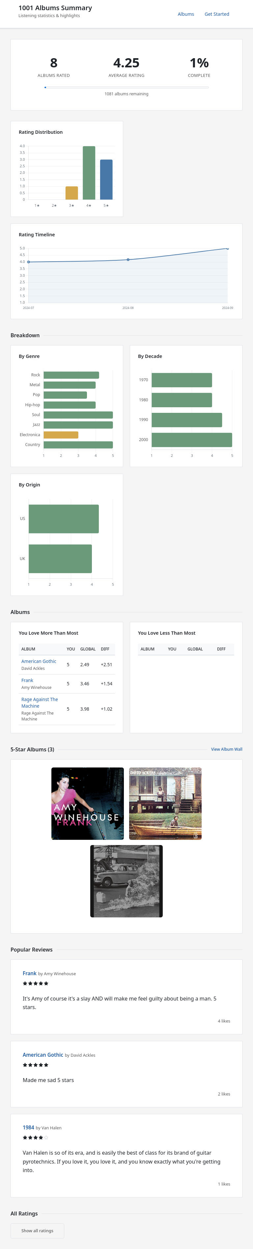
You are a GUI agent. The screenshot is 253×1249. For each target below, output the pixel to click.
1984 (28, 1127)
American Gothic (38, 661)
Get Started (217, 14)
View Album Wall (226, 749)
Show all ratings (37, 1231)
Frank (27, 680)
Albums (186, 14)
